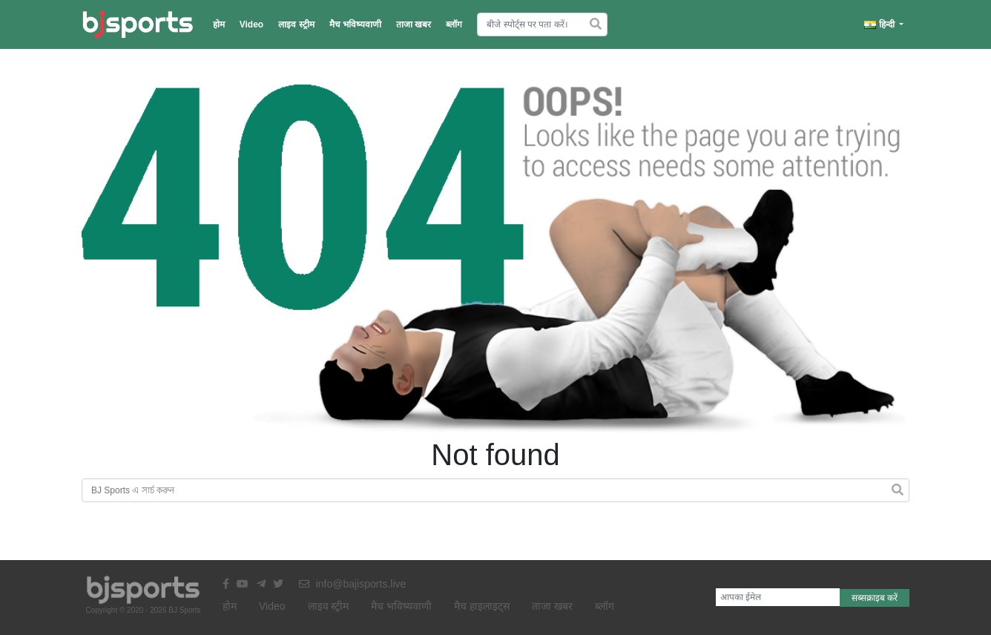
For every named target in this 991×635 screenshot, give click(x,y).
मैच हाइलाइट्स (482, 606)
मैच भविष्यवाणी (355, 24)
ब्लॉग (454, 24)
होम (219, 24)
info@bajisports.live (352, 584)
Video (251, 24)
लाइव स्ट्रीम (296, 24)
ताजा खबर (413, 24)
